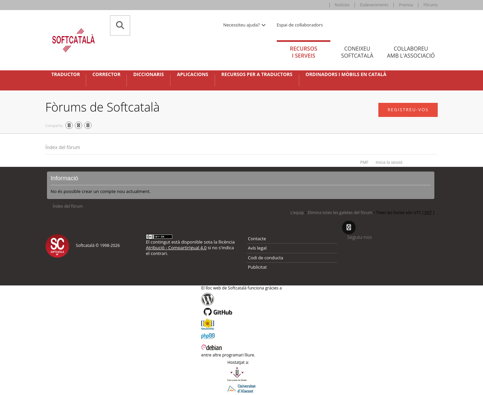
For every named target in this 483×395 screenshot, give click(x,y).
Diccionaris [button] (148, 74)
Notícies (342, 5)
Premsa (406, 5)
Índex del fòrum (62, 147)
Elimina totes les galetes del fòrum (340, 212)
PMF (364, 162)
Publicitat (257, 267)
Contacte (257, 239)
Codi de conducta (265, 258)
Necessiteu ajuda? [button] (244, 25)
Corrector (106, 74)
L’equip (297, 212)
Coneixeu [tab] (357, 52)
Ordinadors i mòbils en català (346, 74)
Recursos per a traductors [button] (256, 74)
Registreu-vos (408, 110)
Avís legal (257, 248)
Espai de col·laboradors (300, 25)
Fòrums (430, 5)
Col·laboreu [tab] (411, 52)
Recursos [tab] (303, 52)
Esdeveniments (374, 5)
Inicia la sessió (389, 162)
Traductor (65, 74)
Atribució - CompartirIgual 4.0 (176, 248)
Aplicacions (192, 74)
